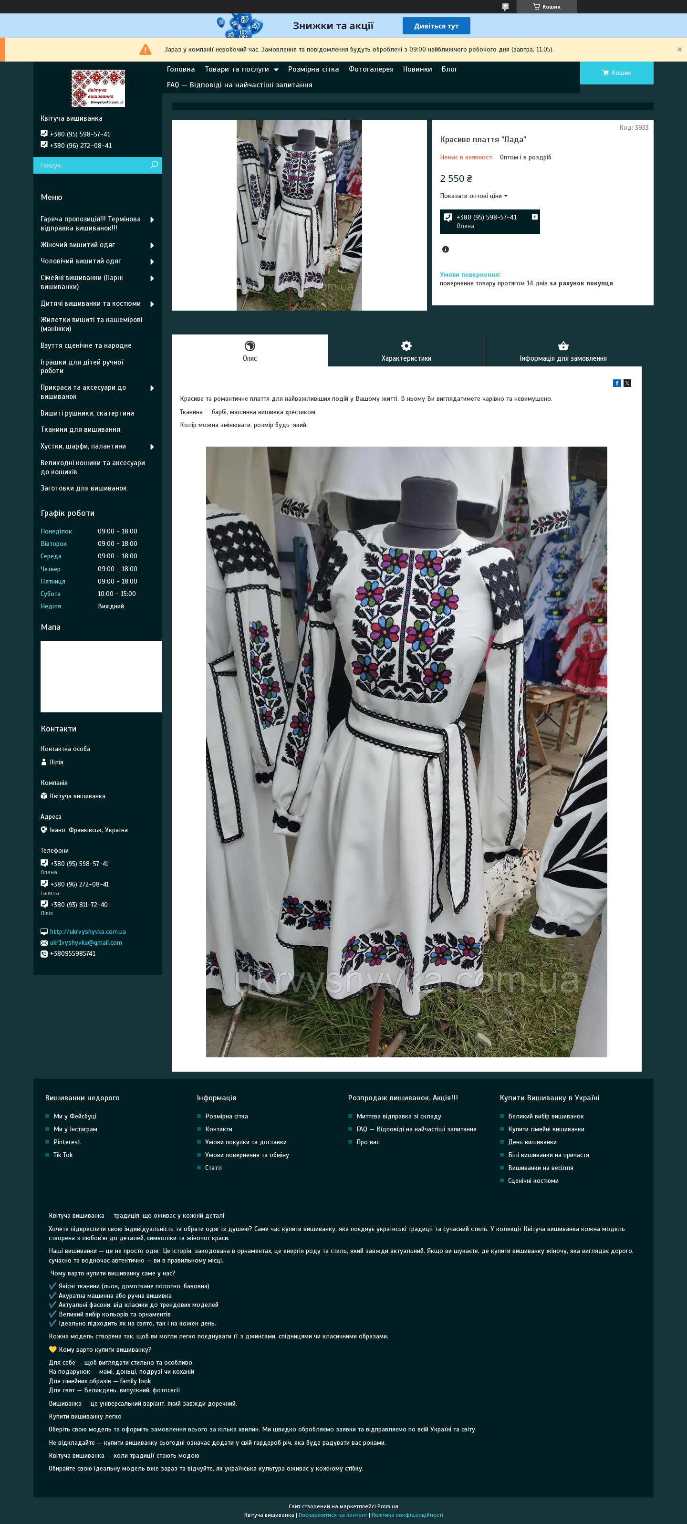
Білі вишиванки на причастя (548, 1155)
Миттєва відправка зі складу (398, 1116)
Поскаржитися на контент (333, 1515)
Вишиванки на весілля (540, 1168)
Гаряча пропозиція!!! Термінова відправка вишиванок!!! (91, 223)
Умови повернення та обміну (247, 1155)
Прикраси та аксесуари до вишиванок (83, 392)
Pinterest (67, 1142)
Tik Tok (63, 1155)
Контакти (218, 1129)
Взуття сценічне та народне (86, 345)
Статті (213, 1168)
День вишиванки (532, 1142)
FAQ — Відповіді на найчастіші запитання (239, 85)
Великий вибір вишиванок (546, 1116)
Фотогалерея (371, 69)
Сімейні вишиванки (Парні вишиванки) (82, 282)
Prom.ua (387, 1506)
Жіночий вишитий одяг (78, 244)
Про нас (367, 1142)
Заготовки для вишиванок (84, 488)
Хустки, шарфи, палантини (83, 446)
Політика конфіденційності (407, 1515)
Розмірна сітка (313, 69)
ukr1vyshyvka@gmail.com (86, 943)
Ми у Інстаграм (75, 1129)
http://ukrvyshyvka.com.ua (88, 932)
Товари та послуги (237, 69)
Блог (450, 69)
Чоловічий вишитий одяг (81, 261)
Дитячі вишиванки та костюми (91, 303)
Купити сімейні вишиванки (546, 1129)
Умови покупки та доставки (246, 1142)
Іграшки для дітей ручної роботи (82, 367)
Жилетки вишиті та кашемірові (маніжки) (91, 324)
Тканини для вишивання (80, 429)
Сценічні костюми (533, 1181)
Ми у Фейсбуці (74, 1116)
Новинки (417, 69)
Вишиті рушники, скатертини (87, 413)
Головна (181, 69)
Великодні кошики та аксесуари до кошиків (93, 467)
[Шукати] (154, 165)
